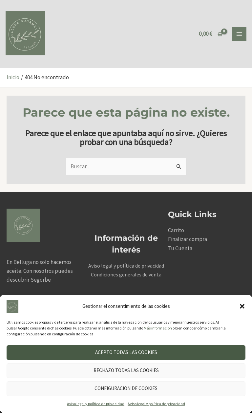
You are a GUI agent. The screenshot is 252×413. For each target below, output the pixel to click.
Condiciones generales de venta (126, 274)
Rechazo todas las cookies (126, 370)
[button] (242, 306)
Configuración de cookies (126, 388)
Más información (158, 328)
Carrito (176, 230)
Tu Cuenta (180, 248)
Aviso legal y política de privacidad (95, 403)
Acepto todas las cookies (126, 352)
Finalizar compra (187, 239)
